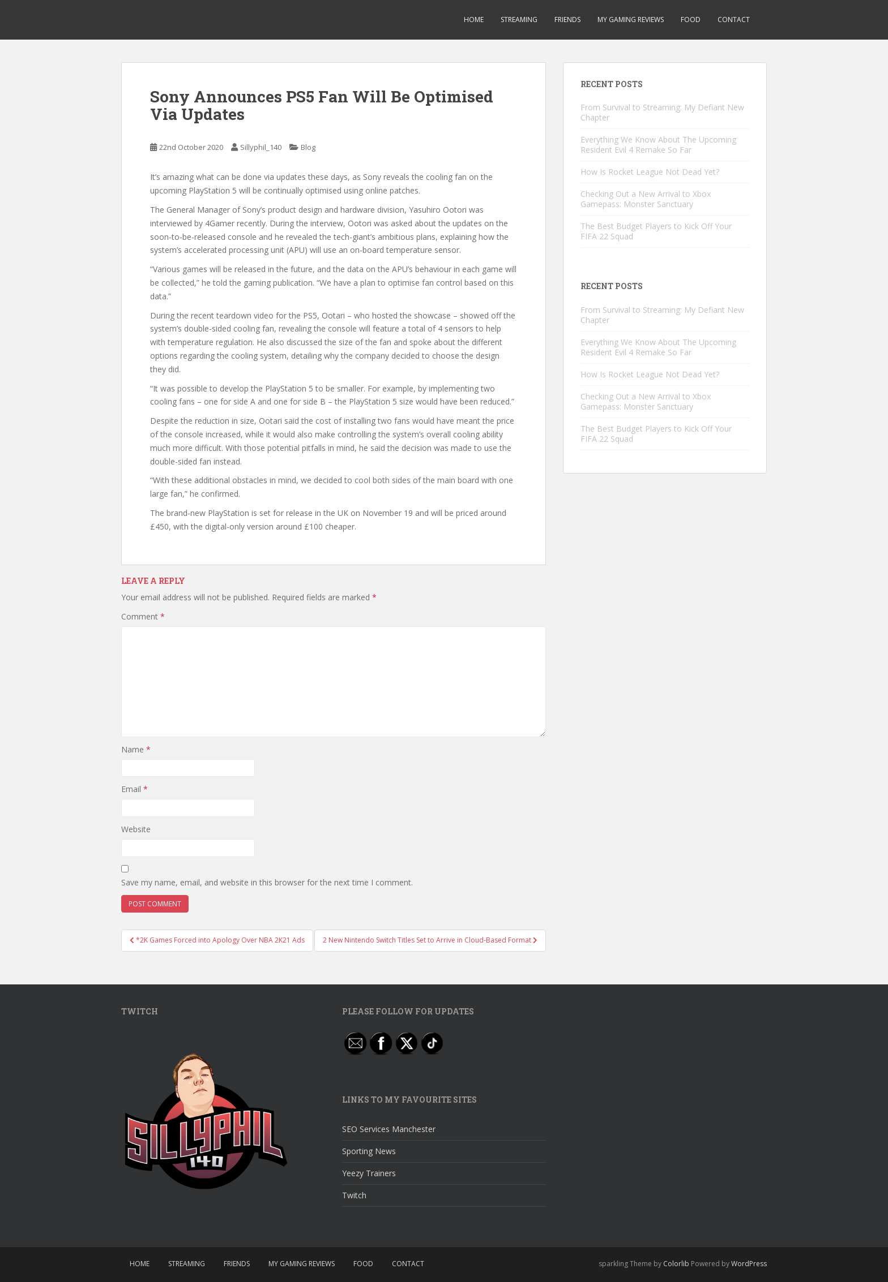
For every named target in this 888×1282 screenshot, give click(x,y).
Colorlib (676, 1263)
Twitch (354, 1195)
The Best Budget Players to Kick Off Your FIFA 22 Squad (656, 231)
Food (691, 19)
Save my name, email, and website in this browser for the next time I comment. (267, 882)
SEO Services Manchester (389, 1129)
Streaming (519, 19)
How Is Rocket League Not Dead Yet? (649, 171)
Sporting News (369, 1151)
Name (136, 749)
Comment (143, 616)
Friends (567, 19)
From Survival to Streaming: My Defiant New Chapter (662, 112)
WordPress (749, 1263)
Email (134, 789)
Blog (308, 147)
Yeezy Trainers (369, 1173)
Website (136, 829)
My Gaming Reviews (630, 19)
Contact (734, 19)
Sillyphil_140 (260, 147)
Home (474, 19)
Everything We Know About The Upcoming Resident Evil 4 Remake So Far (658, 144)
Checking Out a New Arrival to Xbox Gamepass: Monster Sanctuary (645, 198)
